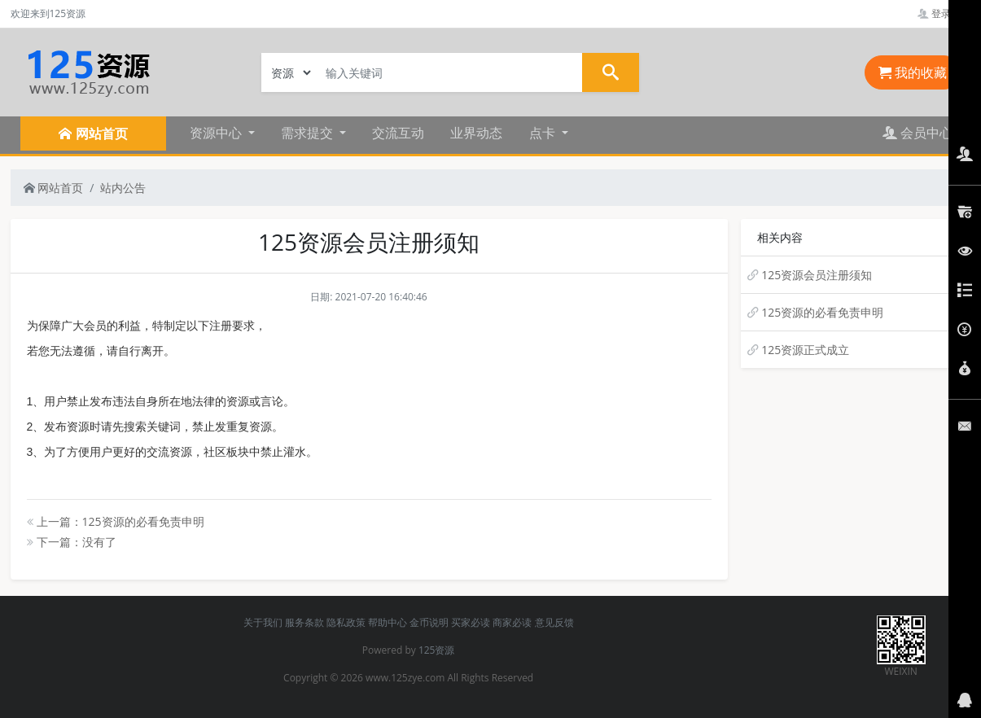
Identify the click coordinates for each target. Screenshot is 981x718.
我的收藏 (912, 72)
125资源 (436, 650)
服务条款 (304, 622)
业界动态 (476, 133)
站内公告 (123, 187)
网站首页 (54, 187)
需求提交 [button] (308, 133)
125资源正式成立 (805, 349)
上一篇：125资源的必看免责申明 (115, 521)
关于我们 (262, 622)
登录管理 (943, 13)
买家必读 (470, 622)
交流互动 (398, 133)
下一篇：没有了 (71, 541)
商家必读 (512, 622)
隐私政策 (346, 622)
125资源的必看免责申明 (822, 312)
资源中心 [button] (217, 133)
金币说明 (429, 622)
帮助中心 (387, 622)
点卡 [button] (543, 133)
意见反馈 (554, 622)
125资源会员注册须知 (816, 274)
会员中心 (917, 133)
